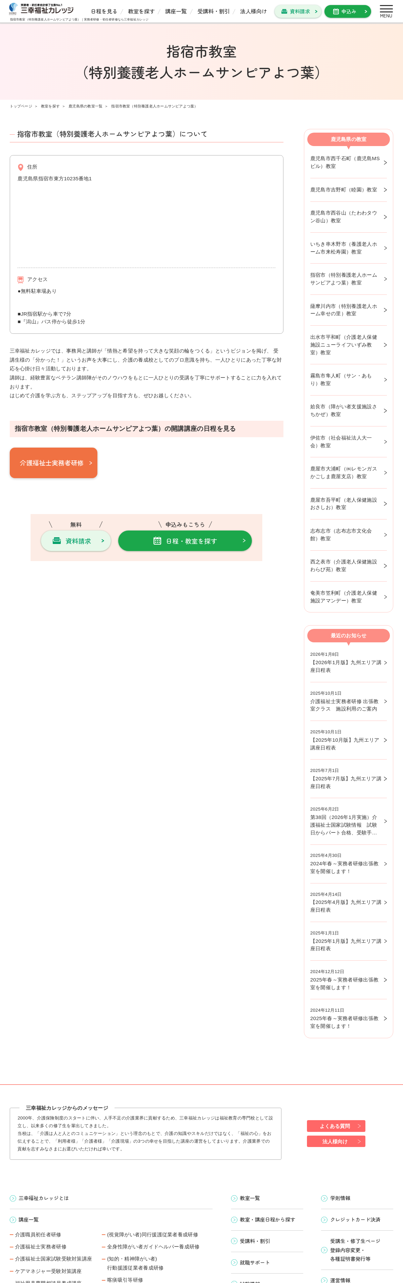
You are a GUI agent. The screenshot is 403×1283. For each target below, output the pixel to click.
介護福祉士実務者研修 (52, 462)
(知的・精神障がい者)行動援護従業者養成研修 (135, 1263)
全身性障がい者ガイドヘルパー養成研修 (153, 1246)
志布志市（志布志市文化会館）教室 (341, 534)
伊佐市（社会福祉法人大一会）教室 (341, 441)
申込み (348, 11)
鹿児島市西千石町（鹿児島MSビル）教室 (345, 162)
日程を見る (104, 11)
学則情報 (340, 1197)
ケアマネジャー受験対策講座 (48, 1271)
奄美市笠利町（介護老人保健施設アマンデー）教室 (343, 596)
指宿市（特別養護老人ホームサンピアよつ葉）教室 (343, 278)
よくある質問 (335, 1126)
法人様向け (253, 11)
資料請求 (300, 11)
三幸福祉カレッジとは (43, 1197)
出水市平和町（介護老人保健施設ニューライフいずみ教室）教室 (343, 344)
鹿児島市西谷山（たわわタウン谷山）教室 (343, 216)
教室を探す (141, 11)
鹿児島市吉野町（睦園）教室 (343, 189)
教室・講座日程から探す (267, 1219)
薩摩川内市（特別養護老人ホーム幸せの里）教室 (343, 310)
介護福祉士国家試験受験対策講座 (53, 1259)
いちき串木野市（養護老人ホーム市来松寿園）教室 (343, 248)
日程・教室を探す (191, 540)
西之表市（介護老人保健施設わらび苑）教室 (343, 565)
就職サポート (255, 1262)
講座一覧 (176, 11)
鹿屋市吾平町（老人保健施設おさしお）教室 (343, 503)
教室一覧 (250, 1197)
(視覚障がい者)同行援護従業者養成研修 (152, 1234)
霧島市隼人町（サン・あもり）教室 (341, 379)
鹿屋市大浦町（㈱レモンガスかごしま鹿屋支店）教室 (343, 472)
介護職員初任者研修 (38, 1234)
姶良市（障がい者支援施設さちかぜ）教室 (343, 410)
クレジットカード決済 (355, 1219)
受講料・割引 (213, 11)
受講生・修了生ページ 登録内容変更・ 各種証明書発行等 (355, 1249)
